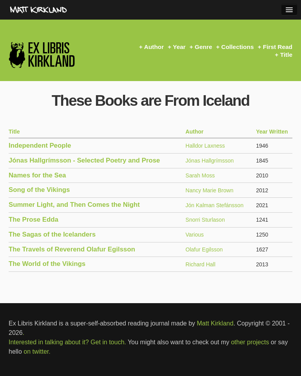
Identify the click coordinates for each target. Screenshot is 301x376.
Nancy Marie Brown (209, 190)
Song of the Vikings (39, 189)
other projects (250, 342)
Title (286, 54)
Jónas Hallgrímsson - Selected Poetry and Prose (84, 160)
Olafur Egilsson (204, 249)
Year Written (272, 131)
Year (179, 46)
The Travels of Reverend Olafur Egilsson (72, 249)
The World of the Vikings (47, 264)
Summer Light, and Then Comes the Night (74, 204)
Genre (203, 46)
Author (154, 46)
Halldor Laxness (205, 146)
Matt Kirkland (215, 323)
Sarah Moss (200, 175)
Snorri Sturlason (205, 220)
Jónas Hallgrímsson (209, 160)
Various (194, 234)
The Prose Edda (33, 219)
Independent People (40, 145)
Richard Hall (200, 264)
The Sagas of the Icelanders (52, 234)
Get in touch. (108, 342)
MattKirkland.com (53, 10)
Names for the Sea (37, 175)
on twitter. (37, 351)
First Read (277, 46)
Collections (237, 46)
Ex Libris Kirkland (56, 54)
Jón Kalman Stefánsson (214, 205)
